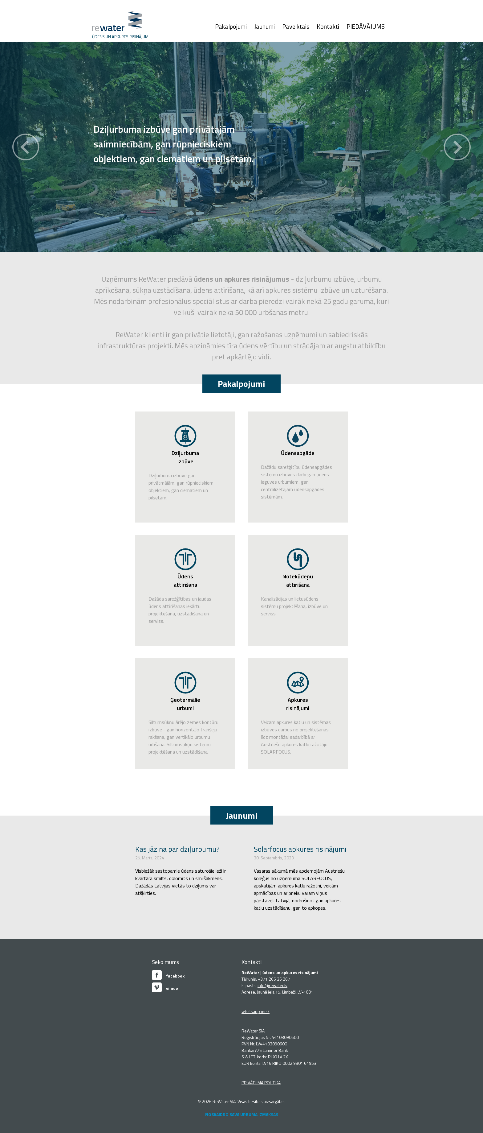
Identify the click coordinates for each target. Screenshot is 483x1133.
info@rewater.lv (272, 985)
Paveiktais (295, 26)
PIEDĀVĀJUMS (366, 26)
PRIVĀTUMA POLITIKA (261, 1082)
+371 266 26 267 (274, 979)
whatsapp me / (256, 1011)
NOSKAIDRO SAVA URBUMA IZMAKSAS (241, 1114)
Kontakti (328, 26)
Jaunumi (264, 26)
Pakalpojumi (231, 26)
